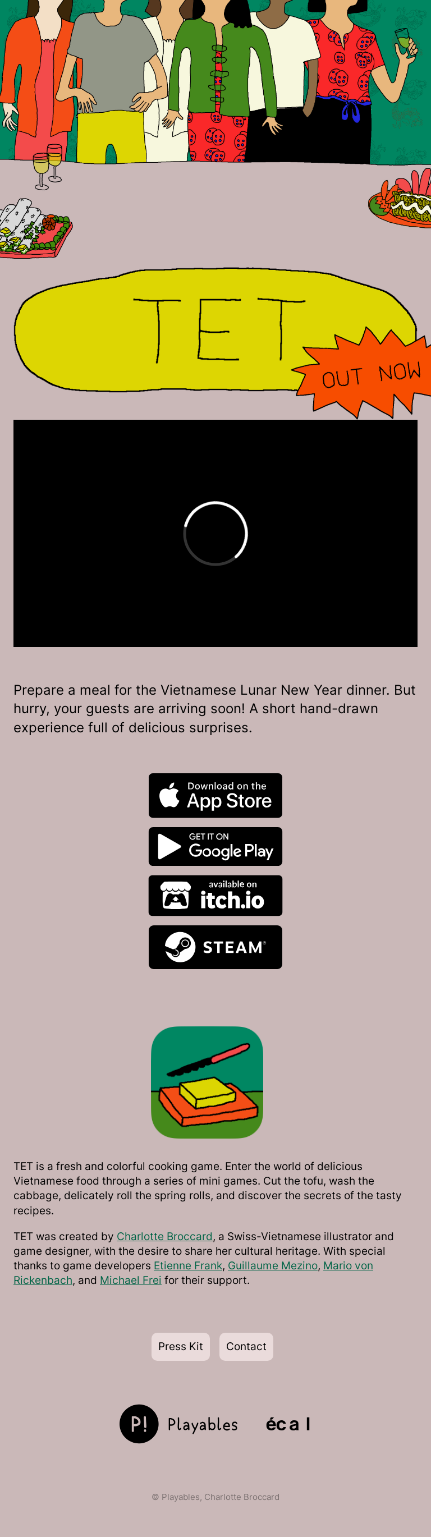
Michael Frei (131, 1280)
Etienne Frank (188, 1265)
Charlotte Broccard (165, 1236)
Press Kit (180, 1346)
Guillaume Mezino (273, 1265)
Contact (246, 1346)
